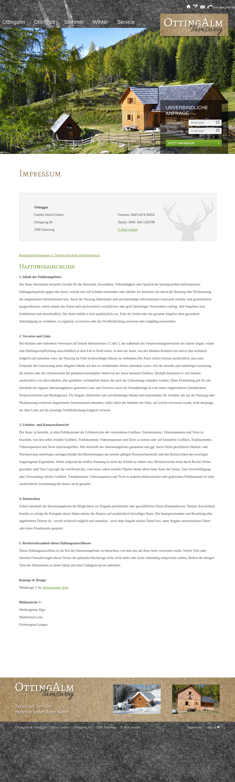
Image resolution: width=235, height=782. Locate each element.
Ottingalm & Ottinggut (30, 727)
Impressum (194, 727)
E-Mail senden (128, 229)
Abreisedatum (175, 131)
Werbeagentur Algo (55, 587)
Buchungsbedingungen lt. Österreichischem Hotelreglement (59, 255)
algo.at (213, 727)
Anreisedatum (175, 122)
